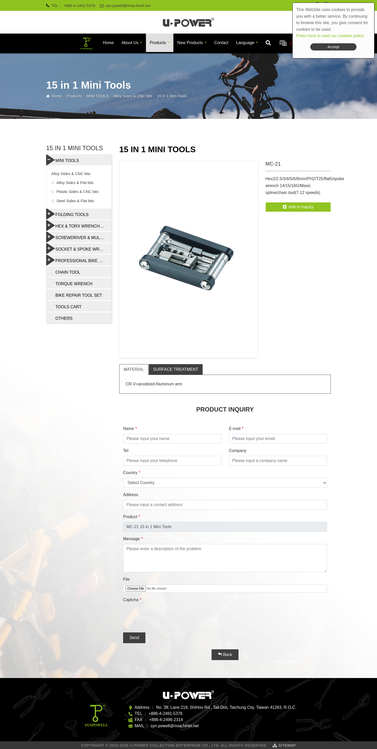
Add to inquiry (298, 207)
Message (131, 539)
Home (108, 42)
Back (225, 654)
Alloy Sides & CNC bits (133, 96)
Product (130, 517)
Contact (221, 42)
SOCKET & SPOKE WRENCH (78, 248)
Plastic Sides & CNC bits (77, 191)
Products (158, 42)
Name (128, 428)
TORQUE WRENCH (74, 284)
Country (130, 472)
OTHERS (64, 318)
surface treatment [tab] (175, 369)
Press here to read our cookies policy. (330, 36)
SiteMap (287, 745)
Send (134, 637)
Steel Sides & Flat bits (75, 201)
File (126, 579)
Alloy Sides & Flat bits (75, 182)
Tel (125, 450)
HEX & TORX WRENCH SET (77, 225)
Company (237, 450)
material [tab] (134, 369)
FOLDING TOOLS (67, 214)
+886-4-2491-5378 (79, 5)
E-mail (235, 428)
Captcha (130, 600)
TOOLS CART (68, 307)
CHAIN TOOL (67, 272)
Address (130, 495)
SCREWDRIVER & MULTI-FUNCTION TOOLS (79, 237)
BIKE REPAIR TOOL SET (78, 295)
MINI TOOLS (98, 96)
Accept (333, 47)
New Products (190, 42)
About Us (130, 42)
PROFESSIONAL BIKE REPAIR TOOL (79, 260)
